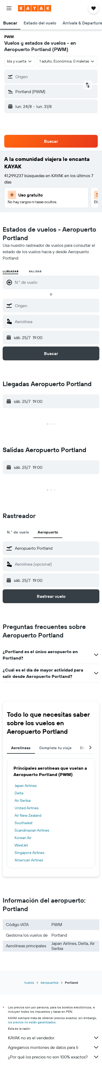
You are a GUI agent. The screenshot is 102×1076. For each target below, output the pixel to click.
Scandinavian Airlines (32, 830)
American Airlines (29, 860)
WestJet (21, 845)
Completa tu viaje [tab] (55, 747)
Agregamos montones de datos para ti (53, 1047)
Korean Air (23, 837)
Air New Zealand (28, 815)
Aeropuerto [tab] (48, 532)
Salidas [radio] (35, 271)
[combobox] (19, 61)
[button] (9, 8)
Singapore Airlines (29, 852)
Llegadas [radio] (10, 271)
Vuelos (29, 983)
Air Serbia (22, 800)
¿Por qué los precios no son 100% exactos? (53, 1057)
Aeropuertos (50, 983)
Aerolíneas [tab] (21, 747)
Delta (19, 793)
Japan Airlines (26, 785)
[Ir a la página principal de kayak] (34, 8)
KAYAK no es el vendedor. (53, 1038)
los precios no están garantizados (32, 1022)
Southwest (24, 822)
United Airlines (26, 808)
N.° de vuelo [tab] (18, 532)
